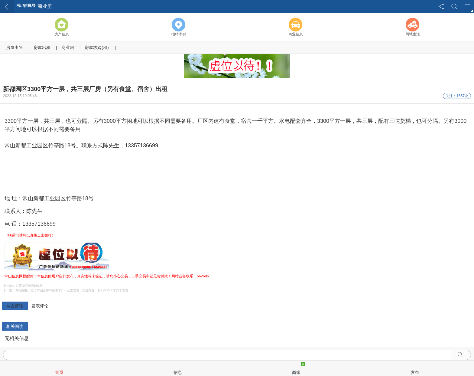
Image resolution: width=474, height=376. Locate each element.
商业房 (67, 47)
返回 (7, 6)
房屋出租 (42, 47)
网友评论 (14, 305)
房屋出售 (14, 47)
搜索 (454, 6)
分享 (440, 6)
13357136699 (39, 224)
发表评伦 (39, 305)
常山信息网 (26, 6)
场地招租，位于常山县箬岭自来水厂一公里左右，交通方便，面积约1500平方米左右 (72, 290)
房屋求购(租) (97, 47)
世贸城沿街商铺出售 (29, 285)
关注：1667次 (457, 96)
